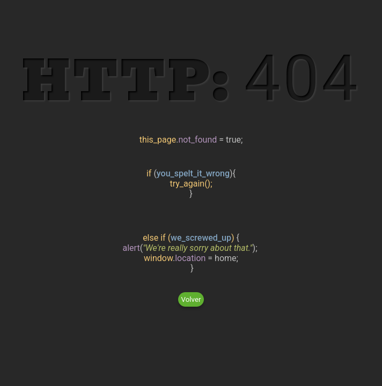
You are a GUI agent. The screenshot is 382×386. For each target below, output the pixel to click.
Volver (191, 299)
